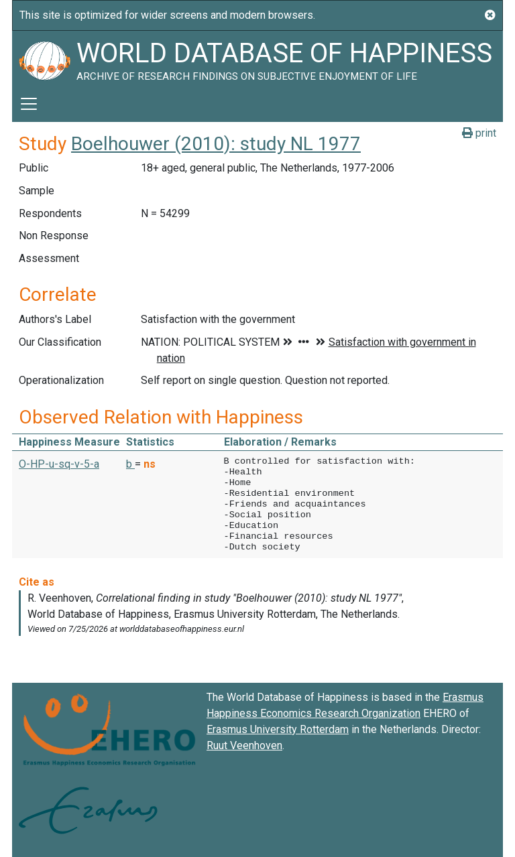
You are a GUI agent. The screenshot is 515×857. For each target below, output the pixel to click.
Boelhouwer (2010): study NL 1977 (216, 144)
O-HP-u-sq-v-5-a (59, 464)
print (479, 133)
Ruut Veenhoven (244, 745)
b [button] (130, 464)
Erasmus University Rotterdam (278, 729)
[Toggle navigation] (29, 104)
